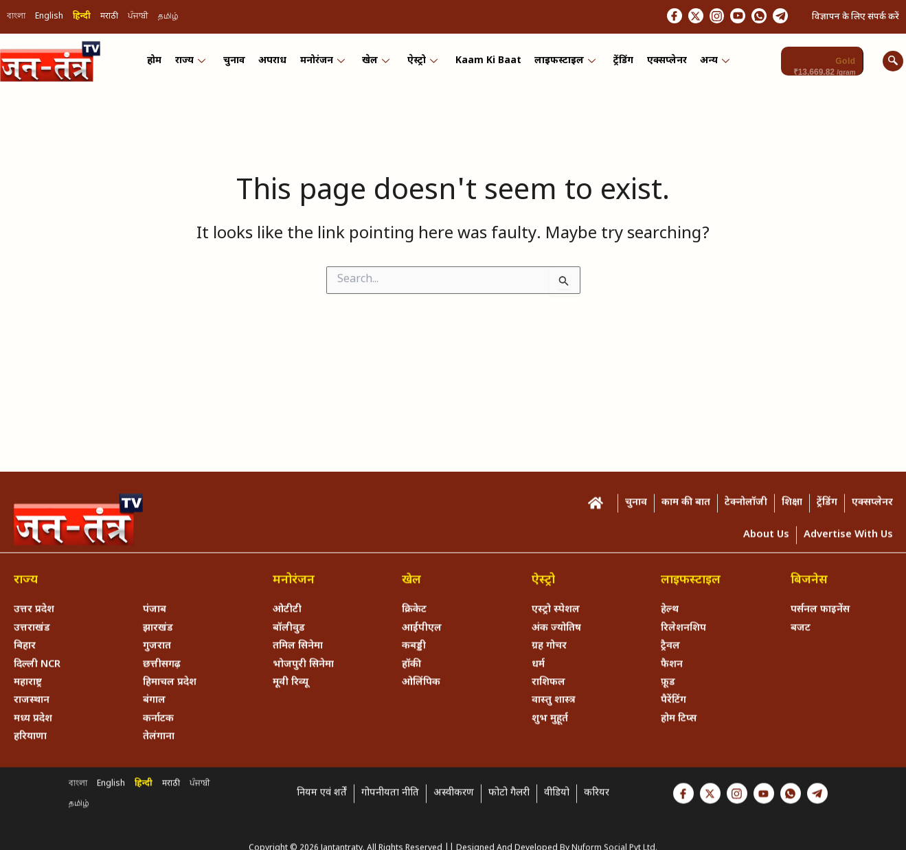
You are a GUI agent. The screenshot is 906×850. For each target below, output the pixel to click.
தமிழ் (168, 17)
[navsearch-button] (893, 63)
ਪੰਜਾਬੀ (138, 17)
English (49, 17)
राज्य (195, 63)
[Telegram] (777, 17)
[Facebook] (643, 17)
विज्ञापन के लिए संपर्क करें (855, 17)
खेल (376, 63)
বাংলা (16, 17)
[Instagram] (697, 17)
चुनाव (238, 63)
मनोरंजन (324, 63)
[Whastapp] (750, 17)
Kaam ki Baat (486, 63)
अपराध (275, 63)
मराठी (109, 17)
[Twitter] (670, 17)
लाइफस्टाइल (562, 63)
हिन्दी (82, 17)
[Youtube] (724, 17)
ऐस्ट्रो (422, 63)
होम (160, 63)
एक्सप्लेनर (661, 63)
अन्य (708, 63)
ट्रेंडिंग (619, 63)
